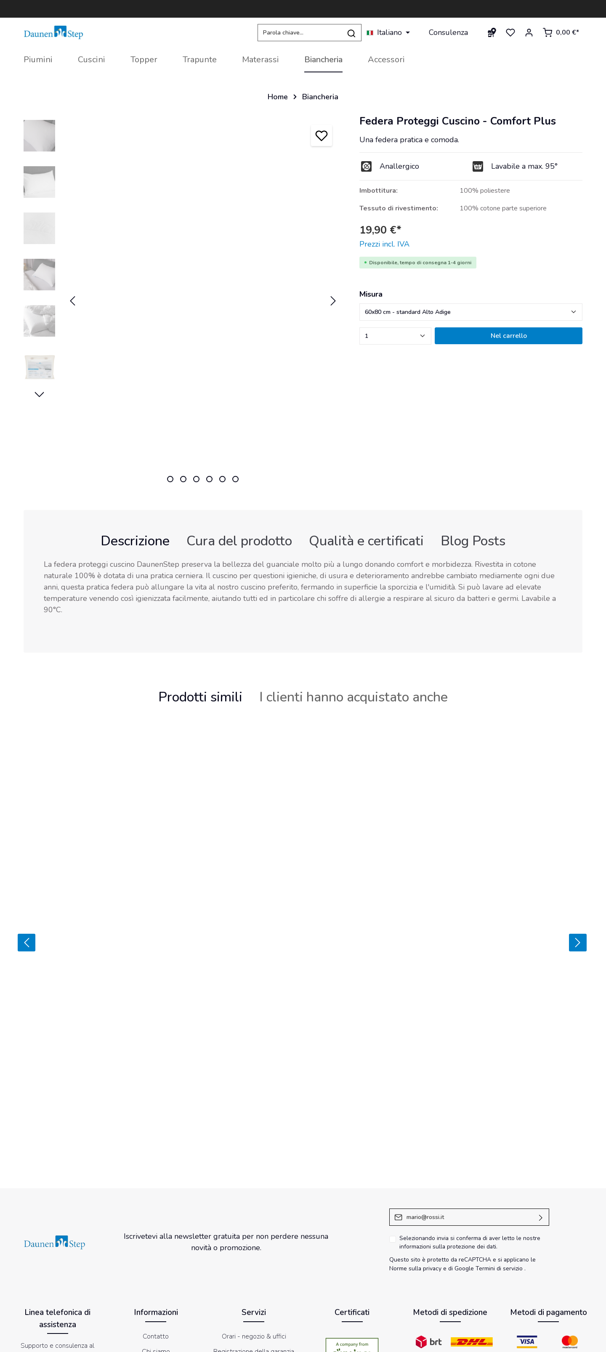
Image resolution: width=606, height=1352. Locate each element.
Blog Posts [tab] (473, 541)
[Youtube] (292, 1298)
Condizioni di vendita (155, 1196)
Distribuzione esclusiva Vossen (254, 1211)
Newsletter (484, 1341)
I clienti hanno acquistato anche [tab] (353, 697)
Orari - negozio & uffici (254, 1166)
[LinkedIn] (335, 1298)
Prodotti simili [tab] (200, 697)
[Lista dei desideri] (510, 32)
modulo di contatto (57, 1262)
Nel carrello (509, 335)
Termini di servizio (499, 1098)
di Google (462, 1098)
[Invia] (541, 1046)
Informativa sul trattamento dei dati (414, 1341)
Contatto (156, 1166)
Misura (371, 294)
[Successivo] (333, 301)
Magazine (254, 1196)
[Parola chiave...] (300, 32)
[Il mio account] (529, 32)
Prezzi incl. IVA (384, 244)
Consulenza (448, 32)
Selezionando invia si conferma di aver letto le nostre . (469, 1071)
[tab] (135, 541)
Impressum (318, 1341)
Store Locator (254, 1257)
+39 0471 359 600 (58, 1202)
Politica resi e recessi (155, 1226)
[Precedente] (72, 301)
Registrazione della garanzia (253, 1181)
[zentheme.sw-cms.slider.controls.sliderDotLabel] (170, 479)
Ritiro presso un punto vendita (254, 1226)
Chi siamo (156, 1181)
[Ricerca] (351, 32)
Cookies (350, 1341)
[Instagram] (314, 1298)
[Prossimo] (580, 857)
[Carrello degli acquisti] (560, 32)
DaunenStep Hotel (254, 1241)
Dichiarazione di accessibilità (544, 1341)
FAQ (155, 1211)
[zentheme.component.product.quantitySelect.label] (395, 336)
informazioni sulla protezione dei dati (447, 1076)
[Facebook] (270, 1298)
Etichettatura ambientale (156, 1241)
